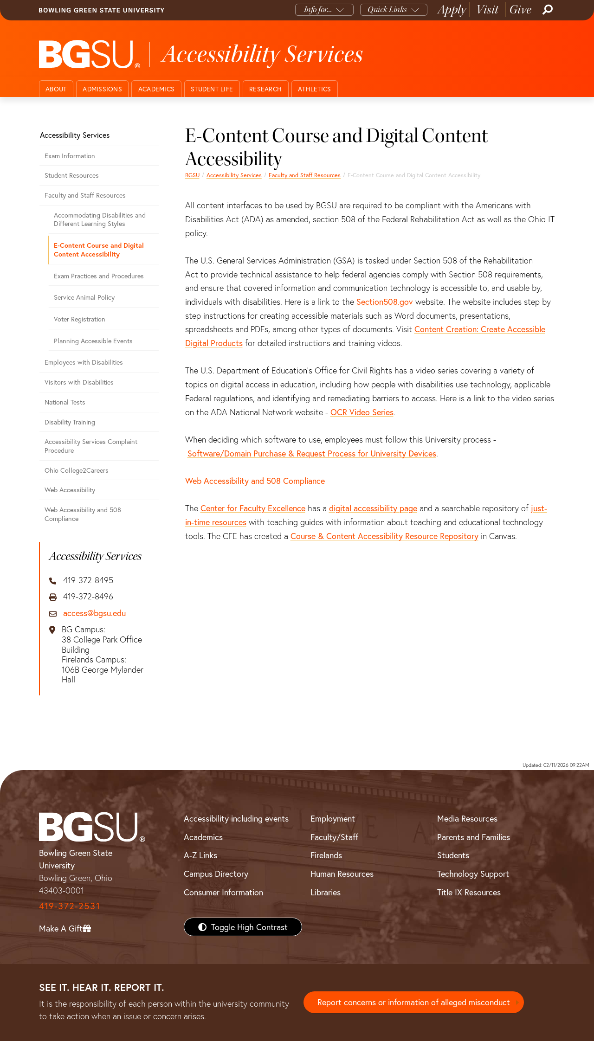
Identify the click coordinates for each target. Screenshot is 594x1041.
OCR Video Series (362, 412)
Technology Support (473, 873)
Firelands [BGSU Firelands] (326, 855)
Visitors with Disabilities (79, 382)
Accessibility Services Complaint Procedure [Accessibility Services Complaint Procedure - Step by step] (91, 446)
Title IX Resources (469, 892)
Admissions (102, 88)
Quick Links (387, 9)
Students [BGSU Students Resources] (453, 855)
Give (520, 9)
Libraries (325, 892)
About (55, 88)
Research (265, 88)
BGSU (192, 175)
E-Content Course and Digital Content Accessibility (99, 249)
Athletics (314, 88)
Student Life (212, 88)
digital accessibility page (373, 508)
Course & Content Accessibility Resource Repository (384, 535)
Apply (452, 9)
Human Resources (342, 873)
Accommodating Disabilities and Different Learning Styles (100, 219)
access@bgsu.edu (94, 613)
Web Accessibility (70, 489)
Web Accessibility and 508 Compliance (255, 480)
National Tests (65, 402)
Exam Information (70, 155)
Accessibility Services (234, 175)
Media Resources (467, 818)
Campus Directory (216, 873)
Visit (487, 9)
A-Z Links (200, 855)
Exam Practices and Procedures (99, 275)
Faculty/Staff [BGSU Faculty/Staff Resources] (334, 836)
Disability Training (70, 422)
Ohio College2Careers (77, 470)
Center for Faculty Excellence (252, 508)
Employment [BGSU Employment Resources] (332, 818)
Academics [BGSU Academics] (203, 836)
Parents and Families (473, 836)
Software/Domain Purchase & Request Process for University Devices (311, 453)
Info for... (318, 9)
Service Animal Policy (84, 297)
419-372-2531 (69, 906)
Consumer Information (223, 892)
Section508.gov (384, 301)
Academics (156, 88)
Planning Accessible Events (93, 340)
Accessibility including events (236, 818)
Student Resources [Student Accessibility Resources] (72, 175)
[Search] (546, 9)
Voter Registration (79, 319)
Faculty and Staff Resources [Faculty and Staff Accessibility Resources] (305, 175)
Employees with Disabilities (84, 362)
